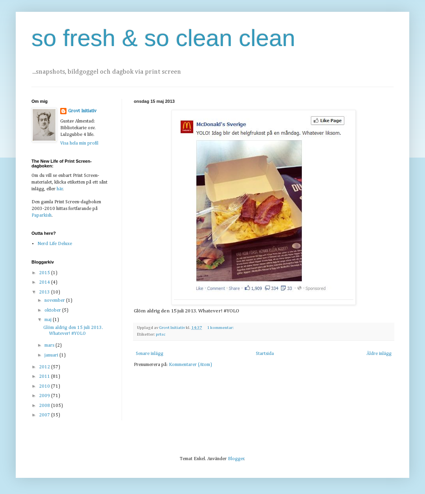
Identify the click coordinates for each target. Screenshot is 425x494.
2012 (45, 367)
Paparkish (41, 215)
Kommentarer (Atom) (190, 364)
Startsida (265, 353)
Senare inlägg (149, 353)
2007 (45, 415)
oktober (53, 310)
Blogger (236, 459)
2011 (45, 376)
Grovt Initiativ (82, 111)
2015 (45, 273)
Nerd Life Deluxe (54, 243)
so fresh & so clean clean (163, 38)
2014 (45, 282)
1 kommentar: (221, 328)
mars (49, 345)
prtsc (161, 334)
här (60, 189)
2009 (45, 396)
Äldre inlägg (379, 353)
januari (51, 355)
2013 (45, 292)
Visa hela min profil (79, 143)
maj (48, 320)
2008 (45, 405)
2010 (45, 386)
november (55, 300)
